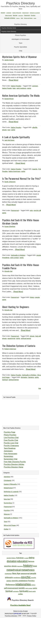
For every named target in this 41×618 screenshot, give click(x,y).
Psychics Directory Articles (14, 464)
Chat (20, 51)
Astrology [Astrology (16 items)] (20, 558)
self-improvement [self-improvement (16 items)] (11, 588)
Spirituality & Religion (18, 255)
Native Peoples (16, 86)
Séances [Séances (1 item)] (18, 18)
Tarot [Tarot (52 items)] (22, 18)
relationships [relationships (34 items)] (23, 584)
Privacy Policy (31, 616)
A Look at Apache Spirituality (16, 137)
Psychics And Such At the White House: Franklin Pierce (20, 266)
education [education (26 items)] (22, 561)
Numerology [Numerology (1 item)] (20, 15)
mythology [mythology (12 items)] (8, 573)
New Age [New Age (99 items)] (15, 15)
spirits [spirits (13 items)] (35, 588)
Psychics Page (9, 432)
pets (31, 210)
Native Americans (14, 171)
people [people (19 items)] (33, 573)
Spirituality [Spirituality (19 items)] (24, 591)
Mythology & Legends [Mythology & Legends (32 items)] (35, 12)
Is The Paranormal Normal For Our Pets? (21, 178)
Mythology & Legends (11, 491)
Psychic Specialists (20, 47)
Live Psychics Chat (11, 437)
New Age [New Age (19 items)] (16, 573)
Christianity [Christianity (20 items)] (8, 12)
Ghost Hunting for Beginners (15, 307)
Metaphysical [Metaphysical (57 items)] (25, 12)
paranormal (11, 338)
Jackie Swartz (9, 60)
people (38, 255)
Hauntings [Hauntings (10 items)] (20, 566)
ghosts (4, 130)
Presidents (5, 257)
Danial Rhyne (8, 99)
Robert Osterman (10, 349)
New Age (7, 499)
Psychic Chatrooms (11, 446)
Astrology (7, 477)
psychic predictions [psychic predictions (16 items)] (19, 581)
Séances (7, 514)
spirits (29, 88)
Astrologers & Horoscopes (20, 39)
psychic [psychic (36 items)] (26, 577)
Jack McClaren (9, 140)
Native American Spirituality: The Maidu (21, 95)
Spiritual (5, 380)
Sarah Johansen (9, 182)
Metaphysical (8, 488)
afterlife (34, 127)
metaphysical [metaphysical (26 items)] (14, 569)
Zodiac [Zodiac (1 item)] (35, 18)
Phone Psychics (20, 35)
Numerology (8, 456)
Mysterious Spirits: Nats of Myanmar (19, 57)
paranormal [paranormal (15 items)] (25, 573)
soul (9, 130)
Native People (7, 88)
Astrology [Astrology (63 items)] (3, 12)
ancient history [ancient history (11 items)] (11, 558)
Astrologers (8, 451)
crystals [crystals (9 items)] (26, 558)
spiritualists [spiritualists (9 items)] (16, 591)
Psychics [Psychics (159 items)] (33, 15)
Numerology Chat (10, 459)
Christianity (7, 480)
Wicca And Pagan (10, 525)
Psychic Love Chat (11, 443)
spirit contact (14, 257)
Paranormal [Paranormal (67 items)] (27, 15)
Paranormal (15, 210)
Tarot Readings (10, 448)
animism (35, 86)
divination (24, 377)
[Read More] (13, 80)
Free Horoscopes (10, 454)
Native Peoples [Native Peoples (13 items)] (8, 15)
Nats (14, 88)
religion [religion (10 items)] (33, 584)
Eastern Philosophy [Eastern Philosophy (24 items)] (16, 12)
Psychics (7, 510)
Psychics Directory (20, 3)
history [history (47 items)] (28, 565)
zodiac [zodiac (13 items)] (20, 594)
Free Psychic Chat (11, 440)
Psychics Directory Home (13, 467)
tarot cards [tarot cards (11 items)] (32, 591)
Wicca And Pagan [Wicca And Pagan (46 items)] (28, 18)
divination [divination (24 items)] (12, 561)
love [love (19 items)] (35, 566)
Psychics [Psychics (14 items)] (31, 581)
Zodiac (6, 529)
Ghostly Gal (8, 271)
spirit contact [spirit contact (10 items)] (28, 588)
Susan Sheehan (9, 226)
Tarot (20, 43)
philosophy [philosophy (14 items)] (9, 577)
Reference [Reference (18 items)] (10, 584)
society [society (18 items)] (22, 588)
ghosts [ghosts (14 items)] (14, 566)
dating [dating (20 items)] (31, 557)
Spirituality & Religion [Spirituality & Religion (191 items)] (9, 18)
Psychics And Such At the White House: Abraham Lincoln (20, 221)
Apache (34, 169)
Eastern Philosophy (10, 484)
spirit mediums (21, 88)
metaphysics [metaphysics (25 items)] (27, 569)
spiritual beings (26, 338)
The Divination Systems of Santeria (18, 346)
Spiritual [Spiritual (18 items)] (9, 591)
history (32, 297)
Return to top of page (20, 611)
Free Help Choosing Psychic (15, 462)
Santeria (31, 377)
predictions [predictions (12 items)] (17, 577)
